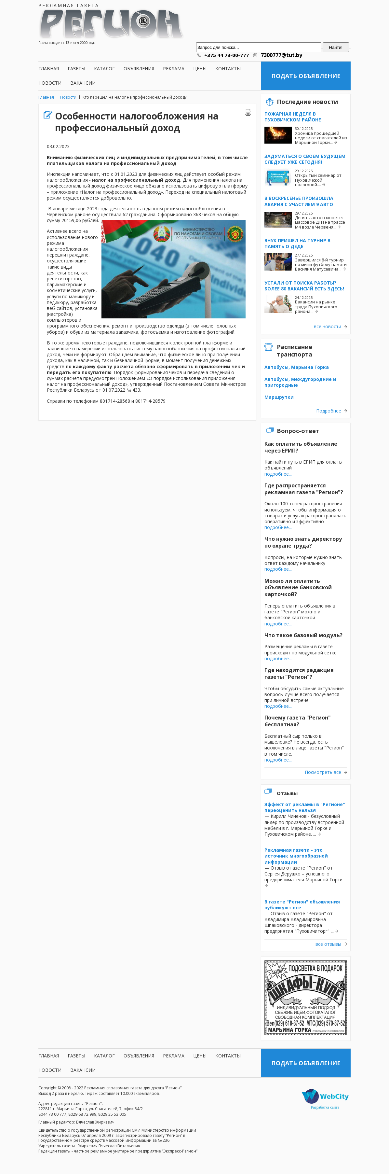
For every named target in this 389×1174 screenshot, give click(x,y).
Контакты (228, 68)
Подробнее (328, 411)
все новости (327, 326)
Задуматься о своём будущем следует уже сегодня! (304, 159)
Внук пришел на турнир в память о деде (297, 243)
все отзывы (328, 944)
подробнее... (278, 474)
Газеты (76, 68)
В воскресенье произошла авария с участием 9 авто (298, 201)
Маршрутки (279, 397)
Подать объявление (306, 76)
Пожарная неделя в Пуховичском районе (292, 117)
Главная (48, 68)
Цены (200, 68)
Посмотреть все (323, 772)
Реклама (173, 68)
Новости (49, 83)
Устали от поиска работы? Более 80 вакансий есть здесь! (304, 286)
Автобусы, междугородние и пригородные (300, 382)
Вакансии (83, 83)
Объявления (139, 68)
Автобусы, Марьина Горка (296, 367)
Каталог (104, 68)
